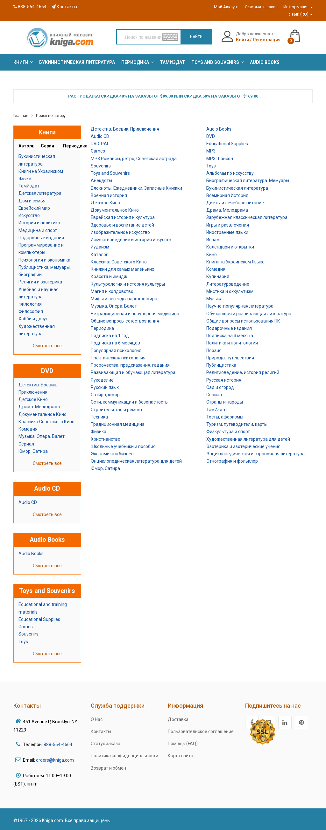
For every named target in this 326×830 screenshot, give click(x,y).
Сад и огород (220, 387)
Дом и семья (32, 200)
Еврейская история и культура (123, 217)
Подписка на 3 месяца (229, 335)
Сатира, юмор (105, 394)
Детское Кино (33, 399)
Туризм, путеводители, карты (236, 424)
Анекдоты (101, 180)
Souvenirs (28, 633)
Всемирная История (227, 195)
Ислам (213, 239)
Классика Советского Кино (46, 421)
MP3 (211, 150)
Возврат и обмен (108, 768)
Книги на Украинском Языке (235, 261)
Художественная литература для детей (248, 439)
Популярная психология (116, 350)
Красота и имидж (109, 276)
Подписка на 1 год (110, 335)
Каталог (99, 254)
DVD (210, 136)
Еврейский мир (34, 208)
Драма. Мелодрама (39, 406)
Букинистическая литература (237, 188)
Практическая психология (118, 357)
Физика (98, 431)
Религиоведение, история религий (242, 372)
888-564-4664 (29, 6)
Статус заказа (105, 743)
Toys (23, 641)
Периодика (102, 328)
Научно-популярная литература (239, 306)
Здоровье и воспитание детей (122, 225)
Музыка (214, 298)
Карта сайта (180, 755)
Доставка (178, 719)
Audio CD (27, 502)
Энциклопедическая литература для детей (136, 461)
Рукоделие (102, 380)
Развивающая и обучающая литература (133, 372)
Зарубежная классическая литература (246, 217)
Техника (99, 416)
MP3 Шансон (219, 158)
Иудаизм (100, 246)
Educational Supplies (39, 619)
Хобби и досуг (33, 318)
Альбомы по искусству (230, 173)
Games (25, 626)
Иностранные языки (227, 232)
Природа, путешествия (230, 357)
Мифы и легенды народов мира (124, 298)
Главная (20, 115)
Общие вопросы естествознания (125, 320)
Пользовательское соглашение (201, 731)
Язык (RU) (301, 14)
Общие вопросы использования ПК (243, 320)
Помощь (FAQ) (183, 743)
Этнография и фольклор (232, 461)
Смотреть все (47, 345)
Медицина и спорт (37, 230)
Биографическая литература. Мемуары (247, 180)
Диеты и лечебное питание (235, 202)
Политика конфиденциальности (124, 755)
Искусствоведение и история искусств (131, 239)
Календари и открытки (230, 246)
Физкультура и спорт (228, 431)
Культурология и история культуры (128, 284)
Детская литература (39, 193)
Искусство (29, 215)
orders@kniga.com (55, 760)
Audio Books (31, 553)
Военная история (109, 195)
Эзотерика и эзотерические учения (243, 446)
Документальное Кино (42, 414)
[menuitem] (20, 62)
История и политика (39, 222)
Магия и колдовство (112, 291)
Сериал (26, 443)
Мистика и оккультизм (229, 291)
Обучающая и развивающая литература (248, 313)
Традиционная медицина (118, 424)
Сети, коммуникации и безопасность (129, 402)
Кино (211, 254)
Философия (30, 311)
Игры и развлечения (227, 225)
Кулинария (217, 276)
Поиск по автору (51, 115)
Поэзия (214, 350)
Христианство (105, 439)
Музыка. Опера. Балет (41, 436)
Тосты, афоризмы (224, 416)
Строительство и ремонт (117, 409)
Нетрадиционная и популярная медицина (135, 313)
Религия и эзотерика (40, 281)
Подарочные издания (41, 237)
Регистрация (266, 39)
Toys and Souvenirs (110, 173)
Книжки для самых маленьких (122, 269)
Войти (242, 39)
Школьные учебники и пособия (123, 446)
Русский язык (105, 387)
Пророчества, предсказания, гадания (130, 365)
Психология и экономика (44, 259)
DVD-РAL (100, 143)
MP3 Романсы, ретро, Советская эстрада (134, 158)
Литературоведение (227, 284)
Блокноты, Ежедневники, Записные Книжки (136, 188)
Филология (30, 304)
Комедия (28, 429)
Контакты (64, 6)
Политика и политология (232, 342)
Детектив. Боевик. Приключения (125, 129)
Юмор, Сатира (33, 451)
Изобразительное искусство (120, 232)
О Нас (97, 719)
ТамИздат (28, 185)
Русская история (223, 380)
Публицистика (221, 365)
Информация (298, 6)
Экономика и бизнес (112, 453)
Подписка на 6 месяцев (115, 342)
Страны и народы (224, 402)
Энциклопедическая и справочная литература (255, 453)
